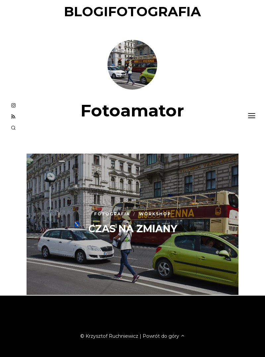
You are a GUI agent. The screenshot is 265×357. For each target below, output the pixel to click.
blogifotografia (132, 11)
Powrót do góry (164, 336)
